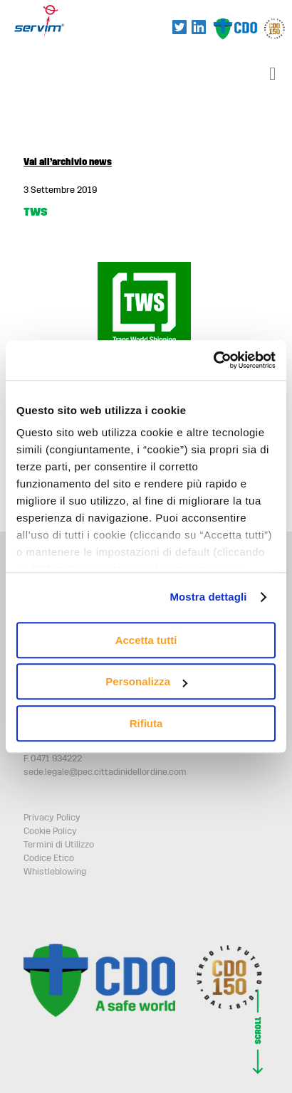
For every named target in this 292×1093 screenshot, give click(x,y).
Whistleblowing (55, 871)
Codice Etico (49, 858)
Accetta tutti (146, 640)
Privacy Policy (52, 817)
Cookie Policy (50, 831)
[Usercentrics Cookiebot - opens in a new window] (213, 360)
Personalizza (146, 681)
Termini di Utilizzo (59, 844)
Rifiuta (146, 723)
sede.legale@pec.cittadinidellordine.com (105, 772)
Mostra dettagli (208, 597)
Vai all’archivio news (68, 162)
